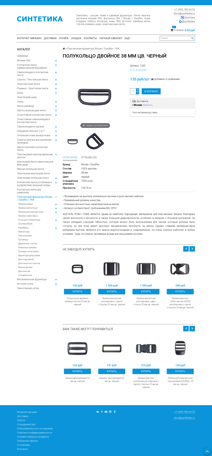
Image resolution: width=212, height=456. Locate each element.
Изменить (148, 105)
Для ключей (24, 271)
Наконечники (25, 235)
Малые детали (25, 267)
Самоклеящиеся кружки (30, 126)
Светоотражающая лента (31, 110)
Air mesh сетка (25, 283)
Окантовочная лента (28, 83)
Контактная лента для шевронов (29, 191)
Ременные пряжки (27, 247)
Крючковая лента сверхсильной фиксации (35, 163)
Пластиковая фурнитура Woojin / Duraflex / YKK (34, 198)
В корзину (151, 91)
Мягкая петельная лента (30, 169)
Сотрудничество (26, 424)
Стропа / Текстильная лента (32, 79)
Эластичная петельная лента (33, 177)
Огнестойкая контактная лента (34, 114)
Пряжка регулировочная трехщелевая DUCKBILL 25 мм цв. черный (180, 381)
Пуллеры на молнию (28, 251)
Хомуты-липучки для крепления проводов (34, 141)
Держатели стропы (27, 243)
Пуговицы (23, 239)
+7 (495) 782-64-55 (184, 9)
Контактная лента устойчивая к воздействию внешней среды (34, 184)
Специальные (25, 275)
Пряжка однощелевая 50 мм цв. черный (111, 379)
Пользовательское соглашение (35, 428)
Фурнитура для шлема (29, 255)
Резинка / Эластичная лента (32, 88)
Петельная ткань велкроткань (33, 135)
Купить (77, 291)
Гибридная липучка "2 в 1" (31, 131)
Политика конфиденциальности (34, 432)
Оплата (63, 38)
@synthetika (187, 21)
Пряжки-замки (25, 204)
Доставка (50, 38)
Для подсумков (26, 259)
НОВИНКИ (22, 56)
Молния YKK (23, 60)
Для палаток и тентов (29, 263)
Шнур (20, 92)
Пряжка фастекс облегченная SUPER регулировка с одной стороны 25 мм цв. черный (180, 303)
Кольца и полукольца (29, 220)
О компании (23, 445)
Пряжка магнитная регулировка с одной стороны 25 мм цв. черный (111, 301)
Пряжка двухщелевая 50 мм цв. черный (77, 379)
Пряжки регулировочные (30, 212)
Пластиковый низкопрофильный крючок (35, 156)
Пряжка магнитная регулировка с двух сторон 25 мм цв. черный (146, 301)
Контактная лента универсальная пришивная (32, 66)
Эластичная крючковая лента (33, 173)
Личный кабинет (110, 38)
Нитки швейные (25, 106)
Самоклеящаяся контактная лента (32, 74)
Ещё (128, 38)
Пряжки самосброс (28, 216)
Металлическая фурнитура (32, 279)
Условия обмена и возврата (33, 436)
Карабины (23, 227)
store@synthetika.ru (184, 13)
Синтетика (188, 17)
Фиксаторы (24, 231)
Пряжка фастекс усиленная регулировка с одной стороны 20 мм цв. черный (146, 382)
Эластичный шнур (27, 97)
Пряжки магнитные (27, 208)
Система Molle (25, 224)
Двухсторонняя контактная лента (32, 148)
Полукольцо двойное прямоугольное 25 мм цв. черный (77, 301)
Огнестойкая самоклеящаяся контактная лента (33, 121)
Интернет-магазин (29, 38)
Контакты (90, 38)
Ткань (20, 101)
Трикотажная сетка (28, 288)
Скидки (76, 38)
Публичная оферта (27, 440)
